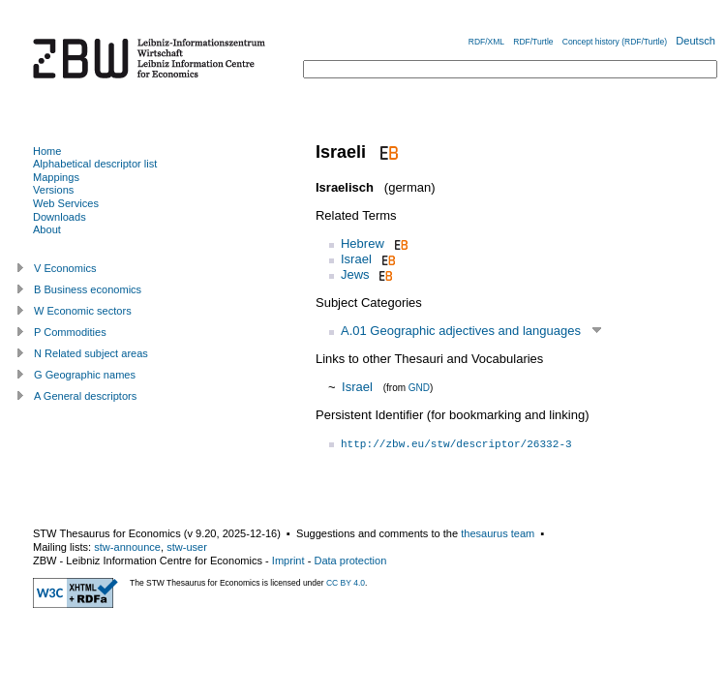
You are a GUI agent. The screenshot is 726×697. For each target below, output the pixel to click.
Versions (53, 190)
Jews (355, 274)
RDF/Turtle (533, 41)
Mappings (56, 177)
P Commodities (70, 332)
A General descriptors (85, 396)
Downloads (59, 217)
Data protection (350, 560)
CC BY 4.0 (345, 583)
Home (47, 151)
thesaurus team (497, 533)
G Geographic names (85, 374)
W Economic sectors (83, 311)
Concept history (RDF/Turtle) (614, 41)
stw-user (186, 547)
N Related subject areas (91, 353)
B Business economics (87, 289)
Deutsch (695, 40)
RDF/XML (486, 41)
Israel (356, 259)
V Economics (65, 268)
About (47, 229)
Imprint (288, 560)
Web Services (66, 203)
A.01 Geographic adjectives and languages (461, 330)
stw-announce (127, 547)
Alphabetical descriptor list (95, 163)
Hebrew (362, 243)
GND (419, 387)
